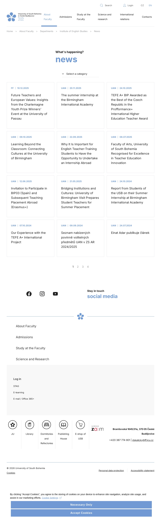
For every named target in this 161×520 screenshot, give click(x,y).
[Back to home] (24, 17)
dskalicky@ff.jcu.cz (142, 440)
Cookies (11, 472)
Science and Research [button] (32, 359)
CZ (142, 5)
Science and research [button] (104, 17)
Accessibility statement (142, 470)
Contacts (147, 16)
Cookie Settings (52, 502)
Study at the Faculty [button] (83, 17)
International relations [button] (127, 17)
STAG (16, 386)
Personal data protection (111, 470)
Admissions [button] (65, 16)
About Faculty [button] (48, 17)
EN (150, 5)
